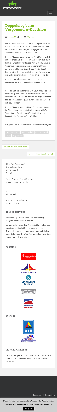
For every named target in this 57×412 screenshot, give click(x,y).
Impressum (38, 395)
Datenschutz (50, 395)
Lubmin (38, 132)
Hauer (17, 132)
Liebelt (30, 132)
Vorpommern (18, 136)
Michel (45, 132)
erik (21, 37)
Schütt (8, 136)
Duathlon (9, 132)
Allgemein (30, 37)
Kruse (24, 132)
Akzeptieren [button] (29, 408)
